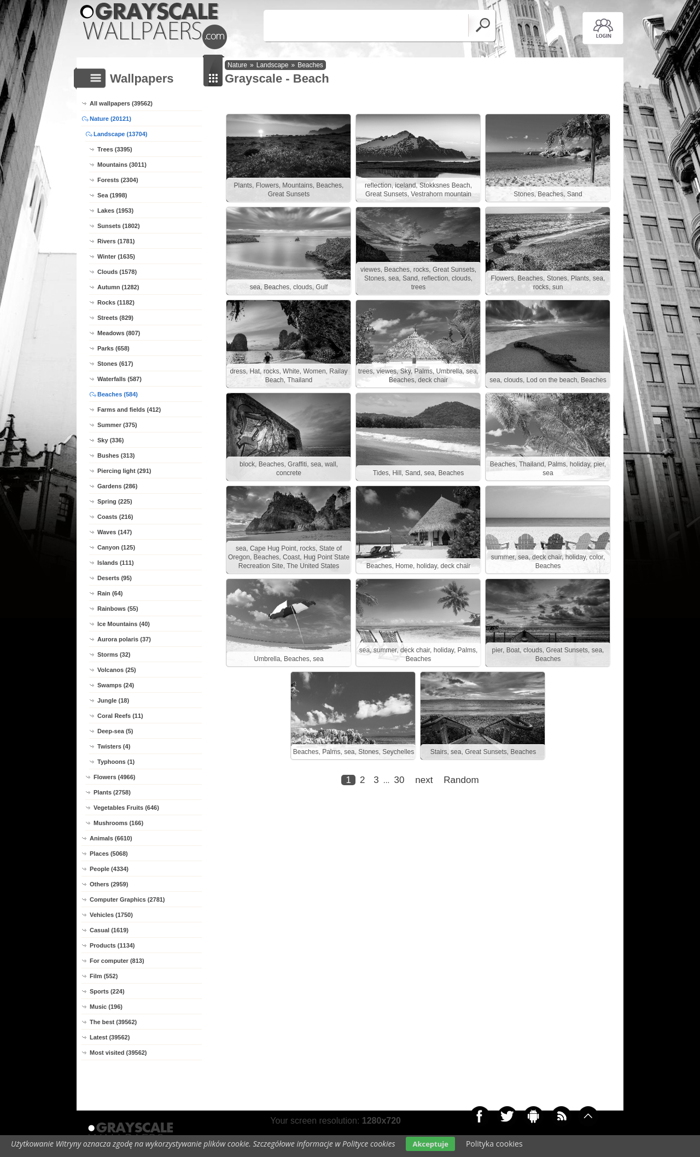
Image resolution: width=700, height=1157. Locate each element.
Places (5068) (109, 853)
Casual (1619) (109, 930)
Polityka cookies (494, 1143)
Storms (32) (114, 654)
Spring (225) (114, 501)
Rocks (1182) (116, 302)
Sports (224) (107, 991)
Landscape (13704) (120, 134)
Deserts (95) (114, 578)
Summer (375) (117, 425)
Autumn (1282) (118, 287)
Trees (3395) (114, 149)
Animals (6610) (111, 838)
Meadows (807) (118, 333)
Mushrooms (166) (118, 823)
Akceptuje (430, 1144)
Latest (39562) (110, 1037)
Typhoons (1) (116, 761)
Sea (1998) (112, 195)
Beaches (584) (117, 394)
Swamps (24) (115, 685)
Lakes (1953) (115, 210)
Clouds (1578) (117, 271)
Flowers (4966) (114, 777)
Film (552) (104, 976)
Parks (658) (113, 348)
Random (461, 780)
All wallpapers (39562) (121, 103)
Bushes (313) (116, 455)
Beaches (310, 65)
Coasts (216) (115, 516)
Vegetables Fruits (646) (126, 807)
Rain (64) (109, 593)
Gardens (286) (117, 486)
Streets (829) (115, 317)
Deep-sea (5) (115, 731)
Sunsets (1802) (118, 226)
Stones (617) (115, 363)
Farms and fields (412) (129, 409)
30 (399, 780)
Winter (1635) (116, 256)
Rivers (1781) (116, 241)
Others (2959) (109, 884)
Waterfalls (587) (119, 379)
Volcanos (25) (116, 670)
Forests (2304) (117, 180)
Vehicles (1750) (111, 914)
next (424, 780)
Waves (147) (114, 532)
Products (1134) (112, 945)
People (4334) (109, 869)
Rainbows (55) (117, 608)
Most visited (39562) (118, 1052)
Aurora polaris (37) (124, 639)
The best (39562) (113, 1022)
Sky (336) (110, 440)
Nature (237, 65)
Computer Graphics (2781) (127, 899)
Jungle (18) (113, 700)
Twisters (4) (113, 746)
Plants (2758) (112, 792)
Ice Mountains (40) (123, 624)
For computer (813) (117, 960)
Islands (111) (115, 562)
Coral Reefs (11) (120, 715)
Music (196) (106, 1006)
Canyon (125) (116, 547)
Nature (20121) (110, 118)
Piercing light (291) (124, 471)
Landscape (272, 65)
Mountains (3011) (122, 164)
